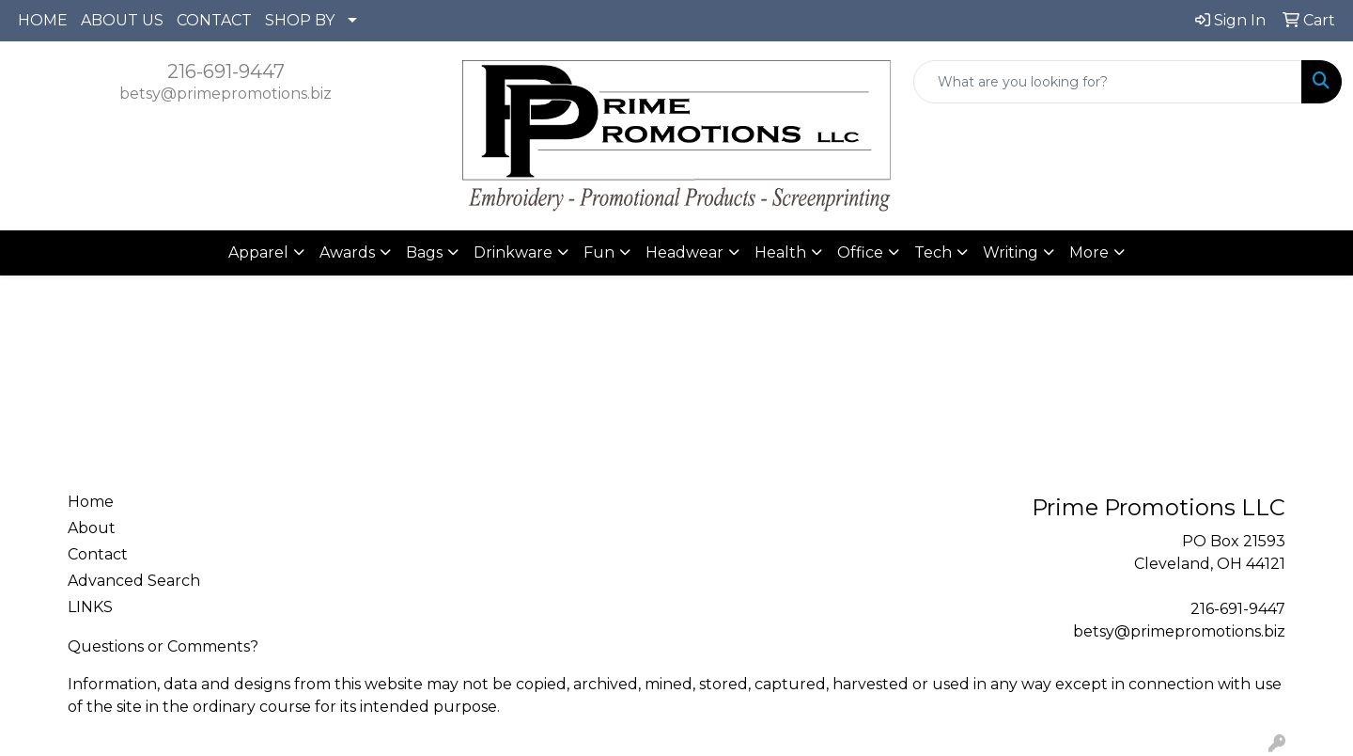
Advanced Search (134, 581)
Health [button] (780, 252)
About (92, 528)
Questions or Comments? (163, 646)
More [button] (1089, 252)
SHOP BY (299, 20)
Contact (98, 554)
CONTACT (214, 20)
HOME (43, 20)
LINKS (90, 607)
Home (91, 502)
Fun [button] (598, 252)
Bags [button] (424, 252)
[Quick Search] (1107, 81)
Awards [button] (347, 252)
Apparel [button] (258, 252)
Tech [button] (933, 252)
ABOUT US (122, 20)
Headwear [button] (684, 252)
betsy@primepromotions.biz (225, 93)
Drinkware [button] (513, 252)
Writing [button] (1010, 252)
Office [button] (860, 252)
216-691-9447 (226, 71)
